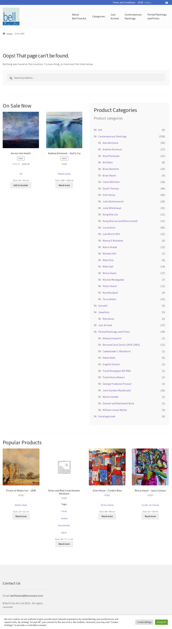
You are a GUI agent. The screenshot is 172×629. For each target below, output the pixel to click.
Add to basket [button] (20, 185)
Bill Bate (108, 162)
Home (10, 33)
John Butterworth (113, 201)
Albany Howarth (112, 338)
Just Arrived (105, 325)
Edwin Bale (109, 357)
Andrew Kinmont (112, 149)
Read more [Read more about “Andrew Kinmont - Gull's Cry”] (64, 185)
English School (111, 364)
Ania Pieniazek (111, 156)
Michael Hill (109, 253)
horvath (103, 305)
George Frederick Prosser (117, 383)
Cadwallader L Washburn (117, 351)
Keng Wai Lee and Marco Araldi (120, 221)
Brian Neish (109, 175)
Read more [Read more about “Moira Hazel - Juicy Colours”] (150, 516)
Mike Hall (108, 266)
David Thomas (111, 188)
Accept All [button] (161, 622)
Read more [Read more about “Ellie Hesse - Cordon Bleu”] (107, 516)
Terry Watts (109, 299)
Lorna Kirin (109, 227)
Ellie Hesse (109, 195)
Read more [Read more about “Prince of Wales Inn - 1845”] (21, 516)
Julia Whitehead (112, 208)
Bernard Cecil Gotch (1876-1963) (121, 344)
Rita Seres (108, 318)
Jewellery (103, 312)
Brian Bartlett (111, 169)
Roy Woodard (110, 292)
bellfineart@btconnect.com (26, 595)
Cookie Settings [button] (144, 622)
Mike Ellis (108, 260)
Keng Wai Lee (110, 214)
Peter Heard (110, 286)
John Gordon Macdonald (117, 390)
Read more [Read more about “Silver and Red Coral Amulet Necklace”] (64, 543)
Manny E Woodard (113, 240)
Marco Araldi (110, 247)
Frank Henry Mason (114, 377)
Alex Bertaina (110, 142)
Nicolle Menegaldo (113, 279)
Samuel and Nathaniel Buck (118, 403)
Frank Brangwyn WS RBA (117, 370)
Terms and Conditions (124, 2)
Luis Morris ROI (111, 234)
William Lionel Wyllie (115, 410)
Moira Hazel (109, 273)
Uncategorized (106, 416)
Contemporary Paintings (112, 136)
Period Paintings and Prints (114, 331)
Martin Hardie (110, 396)
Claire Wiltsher (111, 182)
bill (100, 129)
